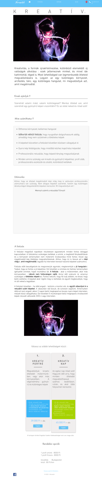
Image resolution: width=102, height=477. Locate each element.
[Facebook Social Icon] (14, 474)
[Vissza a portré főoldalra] (51, 471)
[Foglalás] (38, 426)
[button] (51, 38)
